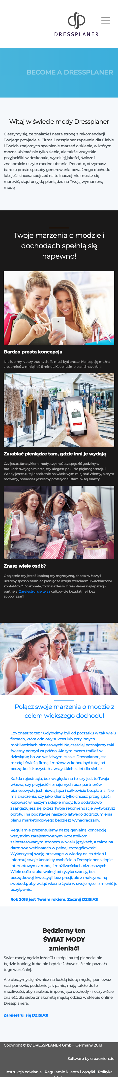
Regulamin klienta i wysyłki (70, 1072)
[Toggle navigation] (105, 20)
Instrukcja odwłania (23, 1072)
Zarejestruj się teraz (34, 591)
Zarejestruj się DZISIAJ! (26, 1015)
